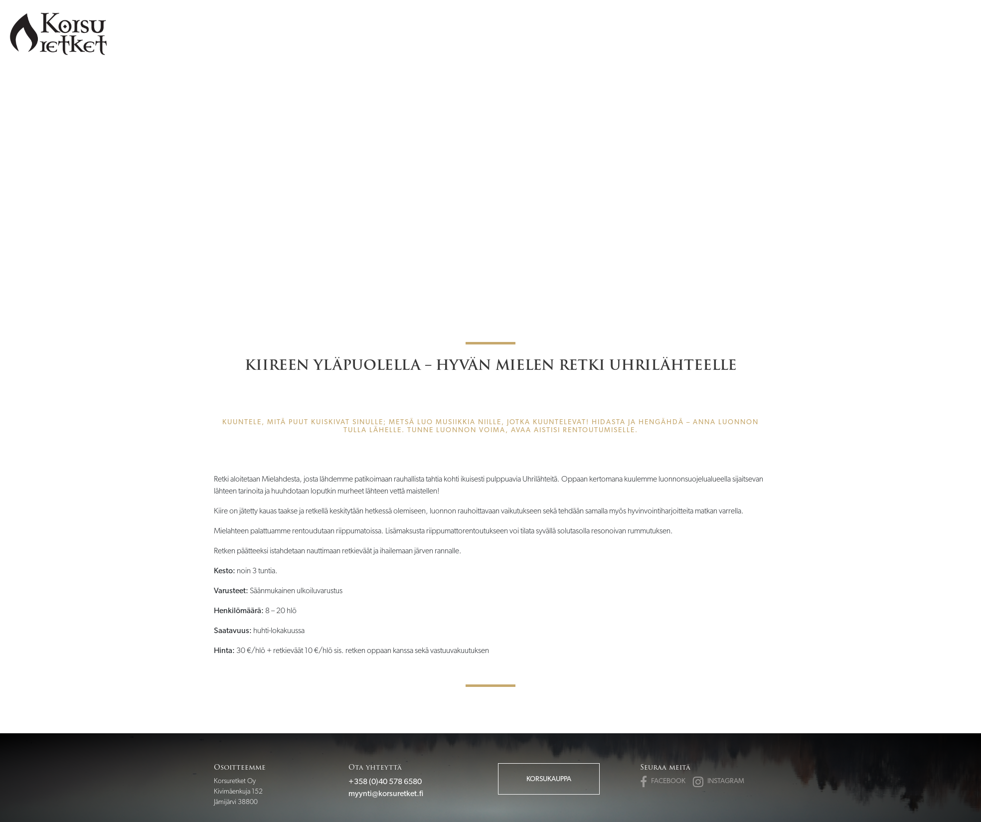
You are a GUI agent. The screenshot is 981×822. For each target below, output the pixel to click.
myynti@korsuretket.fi (385, 793)
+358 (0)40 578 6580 (385, 781)
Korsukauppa (548, 779)
